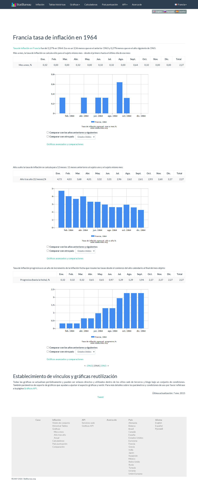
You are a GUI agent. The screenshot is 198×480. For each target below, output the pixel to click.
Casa (37, 420)
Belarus (132, 426)
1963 (89, 365)
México (132, 458)
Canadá (132, 432)
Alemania (133, 423)
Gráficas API (88, 426)
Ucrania (132, 470)
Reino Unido (134, 461)
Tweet (100, 397)
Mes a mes (59, 432)
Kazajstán (133, 455)
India (131, 449)
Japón (131, 452)
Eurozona (133, 440)
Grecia (132, 446)
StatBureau (21, 4)
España (132, 434)
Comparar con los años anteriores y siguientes (73, 132)
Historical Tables (60, 426)
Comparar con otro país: (61, 136)
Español (181, 11)
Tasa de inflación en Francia (26, 48)
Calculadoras (90, 4)
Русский (169, 11)
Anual (56, 437)
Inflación (40, 4)
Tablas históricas (57, 4)
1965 (103, 365)
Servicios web (88, 423)
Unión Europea (135, 473)
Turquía (132, 467)
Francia (181, 4)
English (157, 11)
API (125, 4)
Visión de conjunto (61, 423)
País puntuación (110, 4)
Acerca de (137, 4)
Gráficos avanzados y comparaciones (65, 144)
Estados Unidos (136, 437)
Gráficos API (30, 388)
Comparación (58, 446)
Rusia (131, 464)
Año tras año (60, 434)
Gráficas (75, 4)
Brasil (131, 429)
